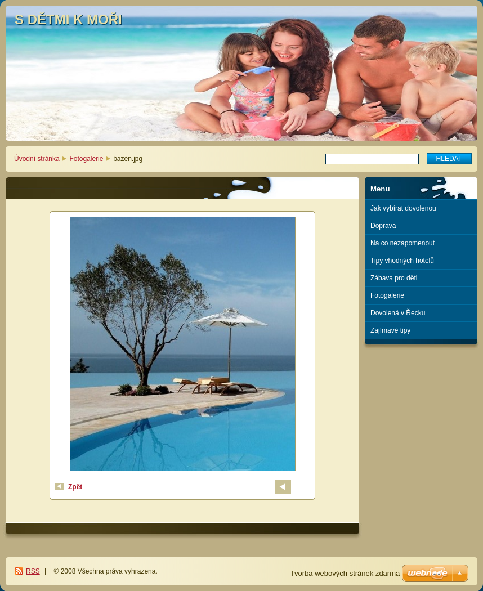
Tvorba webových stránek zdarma (345, 573)
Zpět (75, 487)
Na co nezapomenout (402, 243)
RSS (33, 571)
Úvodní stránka (37, 159)
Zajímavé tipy (390, 330)
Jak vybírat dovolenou (403, 208)
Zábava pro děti (393, 278)
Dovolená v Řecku (397, 313)
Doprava (383, 226)
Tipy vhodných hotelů (402, 261)
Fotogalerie (86, 159)
